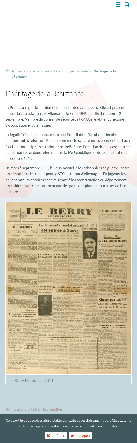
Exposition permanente (71, 71)
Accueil (17, 71)
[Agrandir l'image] (68, 288)
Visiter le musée (38, 71)
